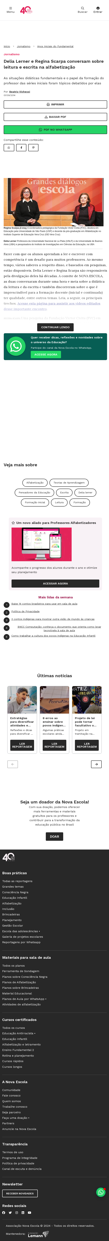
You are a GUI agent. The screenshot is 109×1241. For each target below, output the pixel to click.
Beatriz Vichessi (19, 91)
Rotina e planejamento (18, 1055)
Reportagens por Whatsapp (21, 942)
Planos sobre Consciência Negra (24, 976)
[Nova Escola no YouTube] (29, 1212)
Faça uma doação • (15, 1118)
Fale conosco (11, 1095)
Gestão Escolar (12, 925)
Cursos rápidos (12, 1061)
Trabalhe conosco (14, 1106)
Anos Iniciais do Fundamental (55, 46)
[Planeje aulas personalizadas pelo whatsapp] (101, 1192)
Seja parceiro (11, 1112)
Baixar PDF (55, 117)
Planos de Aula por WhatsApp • (24, 999)
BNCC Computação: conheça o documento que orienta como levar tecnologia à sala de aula (52, 628)
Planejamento (12, 920)
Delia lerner (85, 492)
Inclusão (8, 909)
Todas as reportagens (17, 881)
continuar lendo (55, 327)
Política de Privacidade (22, 613)
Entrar (97, 10)
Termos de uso (12, 1152)
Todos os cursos (13, 1028)
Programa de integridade (19, 1158)
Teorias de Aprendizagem (69, 482)
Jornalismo (23, 46)
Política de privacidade (18, 1163)
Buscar (83, 10)
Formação (79, 502)
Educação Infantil (14, 897)
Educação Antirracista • (18, 1033)
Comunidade (11, 1090)
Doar (54, 836)
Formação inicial (35, 502)
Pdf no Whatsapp (55, 130)
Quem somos (11, 1101)
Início (7, 46)
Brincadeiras (11, 914)
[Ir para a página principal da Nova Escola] (26, 10)
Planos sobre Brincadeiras (20, 987)
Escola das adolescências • (21, 931)
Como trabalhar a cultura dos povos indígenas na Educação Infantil (49, 637)
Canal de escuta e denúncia (22, 1169)
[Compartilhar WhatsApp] (9, 147)
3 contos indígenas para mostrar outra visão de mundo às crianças (49, 620)
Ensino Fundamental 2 (18, 1050)
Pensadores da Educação (34, 492)
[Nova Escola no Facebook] (3, 1212)
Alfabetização (35, 482)
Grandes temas (13, 886)
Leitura (59, 502)
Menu (11, 10)
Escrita (64, 492)
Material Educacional (17, 993)
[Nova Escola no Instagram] (16, 1212)
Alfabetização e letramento (21, 1044)
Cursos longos (12, 1066)
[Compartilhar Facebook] (21, 147)
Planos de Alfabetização (19, 982)
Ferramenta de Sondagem (20, 971)
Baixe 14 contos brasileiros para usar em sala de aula (40, 605)
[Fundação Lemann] (38, 1234)
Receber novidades (20, 1193)
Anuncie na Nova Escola (19, 1129)
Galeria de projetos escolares (22, 936)
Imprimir (55, 104)
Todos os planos (13, 965)
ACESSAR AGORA (55, 583)
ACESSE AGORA (45, 354)
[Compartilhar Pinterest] (33, 147)
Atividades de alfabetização (21, 1004)
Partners (8, 1123)
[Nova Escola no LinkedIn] (23, 1212)
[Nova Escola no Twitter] (10, 1212)
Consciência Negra (15, 892)
